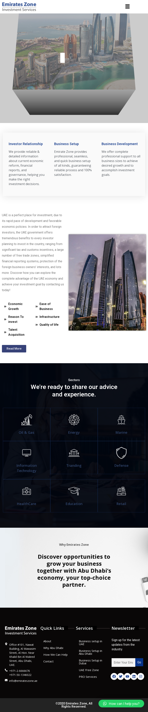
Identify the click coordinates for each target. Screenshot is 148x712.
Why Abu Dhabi (53, 648)
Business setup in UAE (90, 642)
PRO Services (88, 677)
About (47, 641)
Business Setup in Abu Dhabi (90, 652)
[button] (127, 6)
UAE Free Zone (89, 670)
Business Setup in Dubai (90, 661)
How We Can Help (55, 654)
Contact (48, 661)
